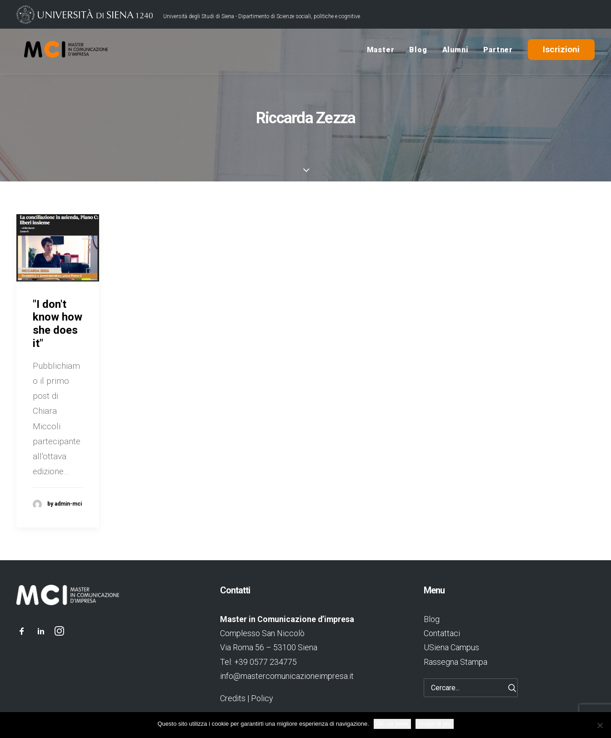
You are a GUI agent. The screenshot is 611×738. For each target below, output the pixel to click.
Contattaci (442, 633)
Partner (498, 51)
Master (381, 51)
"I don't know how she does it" (57, 324)
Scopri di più (434, 723)
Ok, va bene (392, 723)
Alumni (455, 51)
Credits (232, 698)
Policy (262, 698)
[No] (599, 725)
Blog (418, 51)
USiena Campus (451, 647)
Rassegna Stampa (455, 662)
